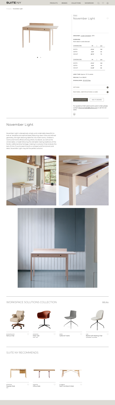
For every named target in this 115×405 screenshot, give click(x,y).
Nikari (75, 15)
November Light (18, 8)
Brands (64, 3)
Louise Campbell (86, 35)
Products (54, 3)
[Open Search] (98, 3)
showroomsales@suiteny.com (87, 108)
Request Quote (80, 99)
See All (105, 302)
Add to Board (97, 99)
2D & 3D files (87, 80)
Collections (76, 3)
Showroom (89, 3)
